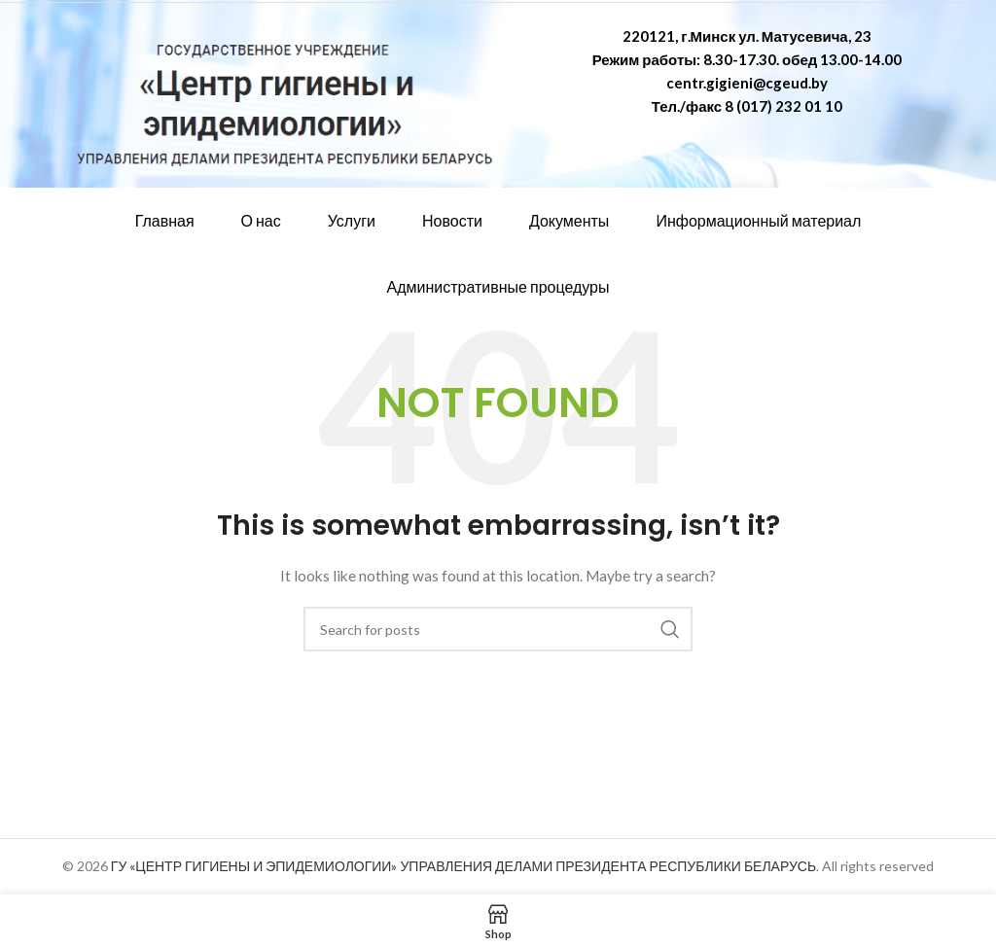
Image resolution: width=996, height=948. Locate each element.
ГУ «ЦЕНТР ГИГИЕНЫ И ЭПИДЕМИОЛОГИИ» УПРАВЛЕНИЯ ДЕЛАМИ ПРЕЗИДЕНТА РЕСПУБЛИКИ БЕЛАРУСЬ (463, 866)
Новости (452, 220)
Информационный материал (758, 220)
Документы (569, 220)
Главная (165, 220)
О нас (261, 220)
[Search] (498, 629)
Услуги (351, 220)
